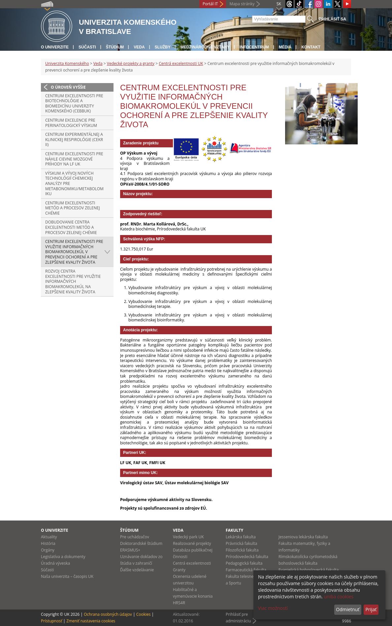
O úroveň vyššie (68, 87)
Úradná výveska (55, 563)
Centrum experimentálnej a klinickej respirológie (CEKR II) (74, 139)
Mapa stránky (241, 4)
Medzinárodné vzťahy (205, 47)
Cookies (143, 614)
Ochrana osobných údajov (108, 614)
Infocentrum (254, 47)
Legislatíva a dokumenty (63, 556)
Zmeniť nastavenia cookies (90, 621)
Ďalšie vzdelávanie (137, 570)
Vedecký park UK (188, 537)
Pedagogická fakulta (244, 563)
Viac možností (273, 608)
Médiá (285, 47)
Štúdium (115, 47)
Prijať (370, 609)
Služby (163, 47)
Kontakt (310, 47)
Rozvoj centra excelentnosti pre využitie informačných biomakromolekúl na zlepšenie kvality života (73, 281)
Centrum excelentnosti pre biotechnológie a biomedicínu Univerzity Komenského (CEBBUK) (74, 103)
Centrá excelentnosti (192, 563)
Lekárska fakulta (241, 537)
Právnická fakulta (241, 543)
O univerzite (55, 47)
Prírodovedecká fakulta (247, 556)
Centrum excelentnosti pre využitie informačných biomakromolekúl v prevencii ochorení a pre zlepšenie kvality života (74, 252)
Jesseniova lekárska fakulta (303, 537)
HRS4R (179, 603)
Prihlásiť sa (332, 19)
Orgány (47, 550)
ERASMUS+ (130, 550)
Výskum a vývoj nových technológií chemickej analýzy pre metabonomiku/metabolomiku (74, 183)
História (48, 543)
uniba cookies (338, 596)
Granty (179, 570)
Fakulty (234, 530)
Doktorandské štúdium (141, 543)
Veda (139, 47)
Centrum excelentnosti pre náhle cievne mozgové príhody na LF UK (74, 159)
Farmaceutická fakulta (246, 570)
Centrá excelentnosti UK (181, 63)
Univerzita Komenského (67, 63)
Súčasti (87, 47)
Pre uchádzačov (134, 537)
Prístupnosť (51, 621)
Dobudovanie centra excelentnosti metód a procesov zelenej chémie (71, 227)
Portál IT (210, 4)
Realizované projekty (192, 543)
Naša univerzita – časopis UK (67, 576)
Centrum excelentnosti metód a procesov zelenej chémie (72, 208)
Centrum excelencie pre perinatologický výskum (71, 122)
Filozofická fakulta (242, 550)
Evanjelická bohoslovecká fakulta (308, 570)
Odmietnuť (347, 609)
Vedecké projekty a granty (130, 63)
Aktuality (49, 537)
